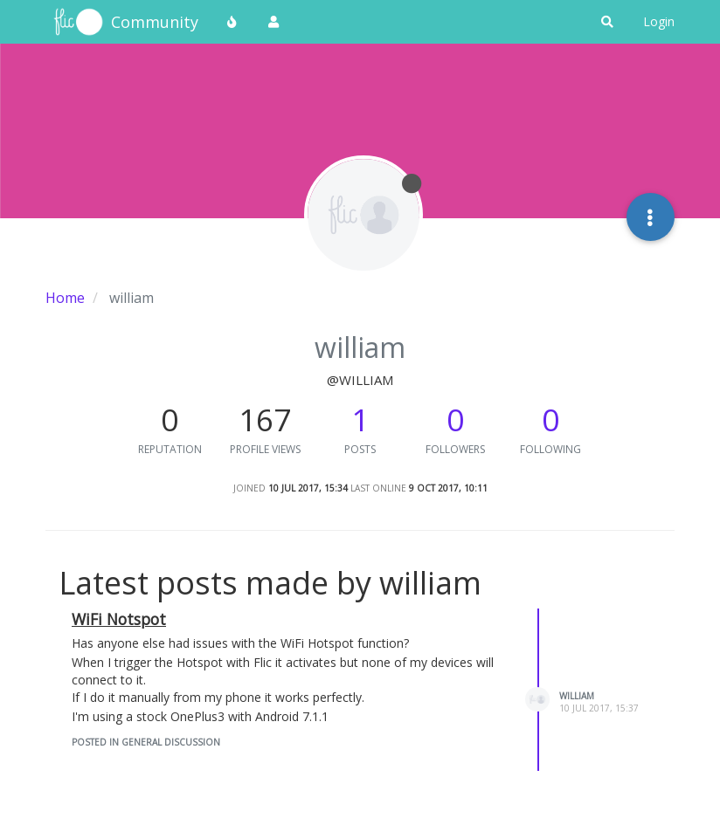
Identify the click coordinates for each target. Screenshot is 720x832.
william (576, 696)
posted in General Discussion (146, 742)
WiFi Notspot (119, 619)
